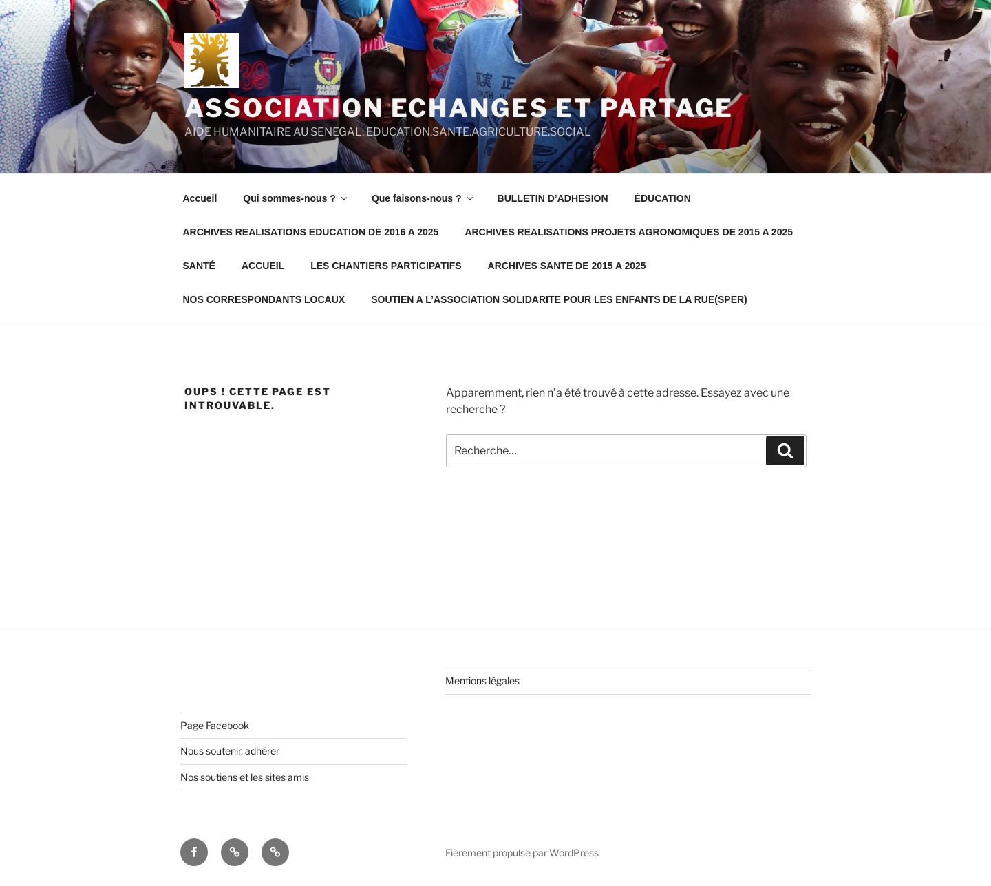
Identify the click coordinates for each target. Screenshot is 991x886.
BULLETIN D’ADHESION (553, 198)
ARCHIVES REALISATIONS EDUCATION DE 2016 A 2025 (311, 232)
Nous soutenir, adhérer (229, 751)
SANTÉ (199, 265)
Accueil (200, 198)
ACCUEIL (263, 265)
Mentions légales (482, 680)
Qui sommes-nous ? (296, 198)
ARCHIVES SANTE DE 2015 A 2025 (567, 265)
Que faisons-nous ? (423, 198)
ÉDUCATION (663, 198)
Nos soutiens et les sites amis (244, 777)
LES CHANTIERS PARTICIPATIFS (385, 265)
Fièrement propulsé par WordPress (522, 852)
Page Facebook (214, 725)
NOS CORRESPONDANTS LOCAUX (264, 299)
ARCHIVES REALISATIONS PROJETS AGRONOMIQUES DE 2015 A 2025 (629, 232)
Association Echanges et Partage (459, 108)
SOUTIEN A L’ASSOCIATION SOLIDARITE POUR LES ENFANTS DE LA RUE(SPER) (559, 299)
